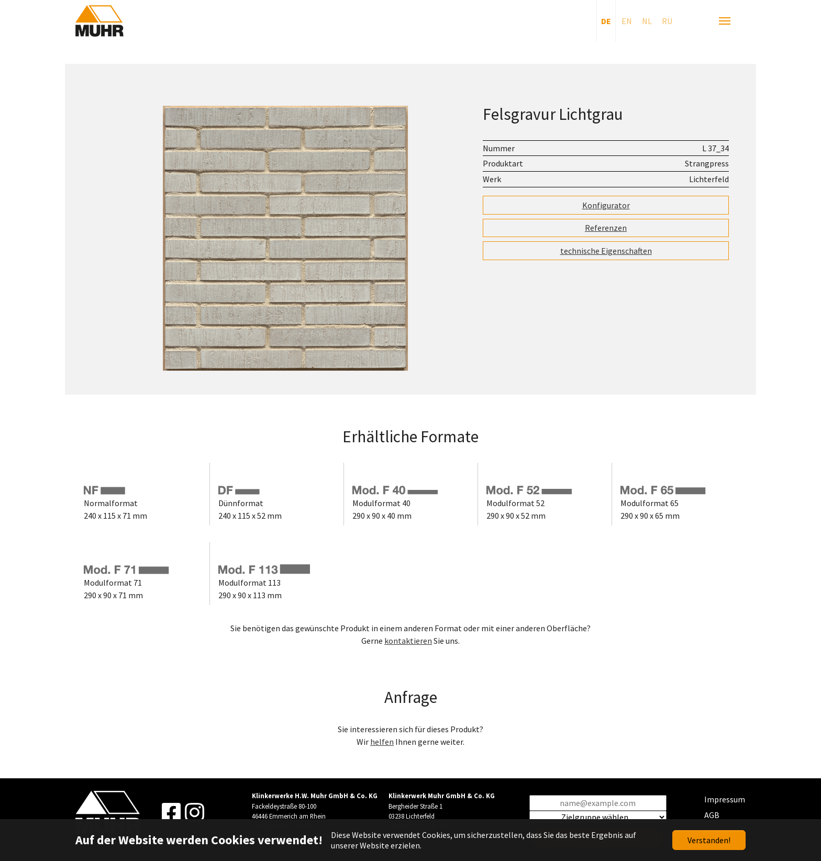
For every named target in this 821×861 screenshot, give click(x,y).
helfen (382, 741)
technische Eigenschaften (606, 250)
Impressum (724, 799)
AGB (711, 815)
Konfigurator (606, 205)
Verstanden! (708, 840)
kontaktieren (408, 640)
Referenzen (606, 227)
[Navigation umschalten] (725, 21)
